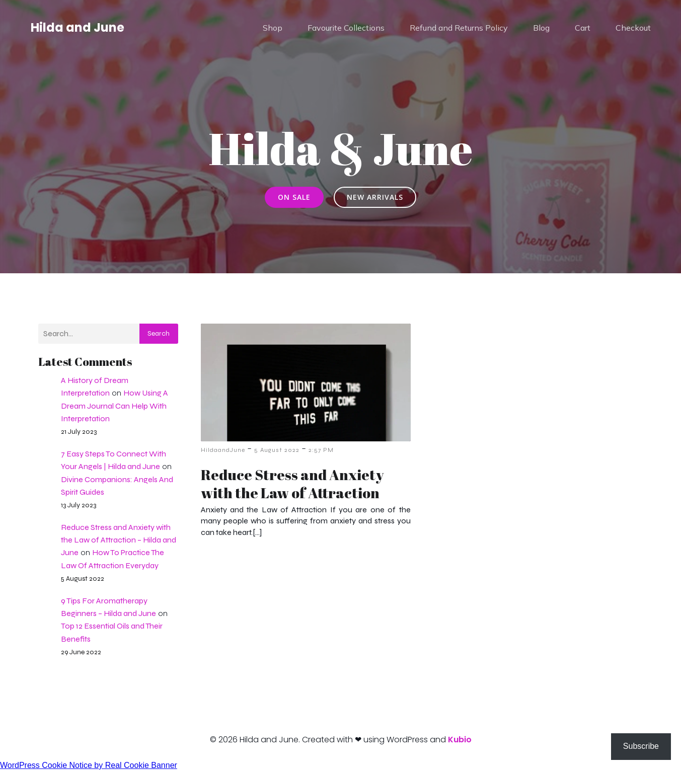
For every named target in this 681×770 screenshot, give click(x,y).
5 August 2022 (276, 449)
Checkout (633, 28)
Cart (582, 28)
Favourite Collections (346, 28)
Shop (272, 28)
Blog (541, 28)
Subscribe (641, 746)
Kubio (460, 739)
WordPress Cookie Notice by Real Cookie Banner (88, 765)
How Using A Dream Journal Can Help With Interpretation (114, 405)
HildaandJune (223, 449)
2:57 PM (321, 449)
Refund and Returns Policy (459, 28)
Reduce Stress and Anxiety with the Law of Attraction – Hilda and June (118, 539)
